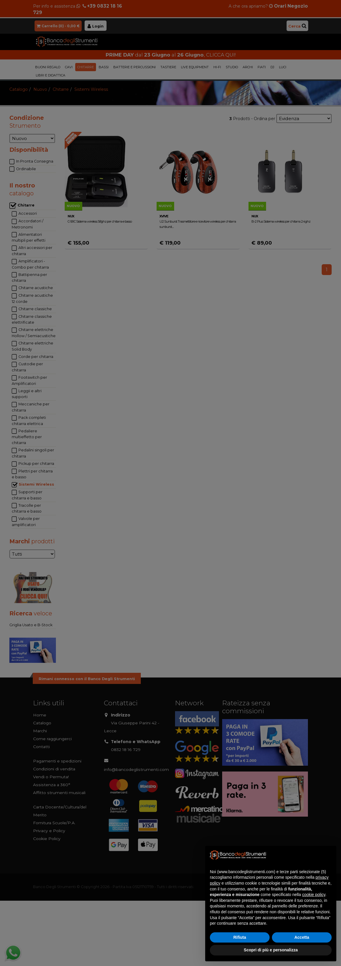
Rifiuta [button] (239, 937)
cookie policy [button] (313, 894)
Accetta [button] (301, 937)
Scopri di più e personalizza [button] (271, 950)
